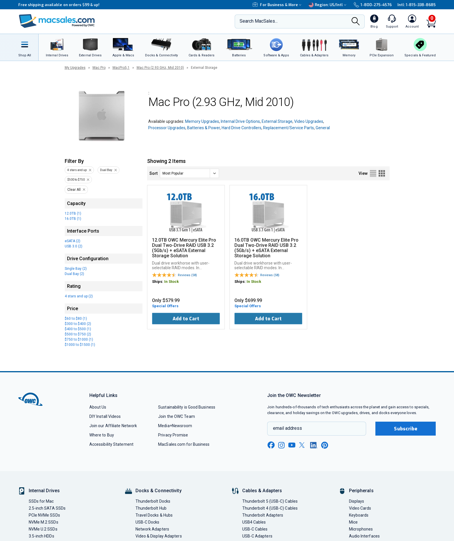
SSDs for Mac (41, 501)
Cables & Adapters (262, 490)
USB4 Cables (254, 522)
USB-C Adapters (257, 536)
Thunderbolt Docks (153, 501)
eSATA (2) (72, 241)
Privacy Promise (173, 435)
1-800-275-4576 (372, 5)
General (323, 127)
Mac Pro (99, 68)
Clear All (74, 190)
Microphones (361, 529)
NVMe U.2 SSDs (43, 529)
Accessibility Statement (111, 444)
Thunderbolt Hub (151, 508)
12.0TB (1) (73, 213)
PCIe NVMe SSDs (44, 515)
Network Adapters (152, 529)
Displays (356, 501)
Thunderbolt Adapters (262, 515)
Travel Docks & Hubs (154, 515)
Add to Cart (186, 319)
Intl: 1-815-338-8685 (416, 4)
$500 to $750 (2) (78, 334)
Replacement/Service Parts (288, 127)
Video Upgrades (308, 121)
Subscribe (405, 429)
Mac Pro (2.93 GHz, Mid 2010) (160, 68)
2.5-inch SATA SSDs (47, 508)
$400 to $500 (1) (78, 329)
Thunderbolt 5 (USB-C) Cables (270, 501)
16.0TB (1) (73, 219)
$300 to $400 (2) (78, 324)
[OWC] (56, 21)
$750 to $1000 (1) (79, 339)
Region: (328, 5)
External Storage (277, 121)
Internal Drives (44, 490)
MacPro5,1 (121, 68)
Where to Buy (101, 435)
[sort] (189, 173)
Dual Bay (106, 170)
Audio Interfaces (364, 536)
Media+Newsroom (175, 425)
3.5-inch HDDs (41, 536)
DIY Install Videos (105, 416)
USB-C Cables (255, 529)
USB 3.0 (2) (73, 246)
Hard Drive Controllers (241, 127)
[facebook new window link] (271, 445)
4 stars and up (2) (79, 296)
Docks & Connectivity (158, 490)
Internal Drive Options (240, 121)
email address (287, 428)
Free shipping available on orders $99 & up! (59, 4)
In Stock (171, 281)
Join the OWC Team (176, 416)
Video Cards (360, 508)
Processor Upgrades (166, 127)
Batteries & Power (203, 127)
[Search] (355, 22)
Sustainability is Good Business (186, 407)
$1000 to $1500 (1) (80, 345)
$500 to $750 (76, 179)
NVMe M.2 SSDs (43, 522)
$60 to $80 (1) (76, 319)
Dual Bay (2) (74, 274)
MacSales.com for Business (183, 444)
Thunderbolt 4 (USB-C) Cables (270, 508)
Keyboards (359, 515)
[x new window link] (303, 445)
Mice (353, 522)
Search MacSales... (259, 21)
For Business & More (278, 5)
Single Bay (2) (76, 269)
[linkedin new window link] (314, 445)
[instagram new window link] (281, 445)
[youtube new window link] (292, 445)
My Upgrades (75, 68)
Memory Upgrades (202, 121)
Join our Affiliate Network (113, 425)
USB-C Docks (147, 522)
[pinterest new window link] (324, 445)
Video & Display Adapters (158, 536)
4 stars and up (77, 170)
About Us (97, 407)
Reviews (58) (187, 275)
